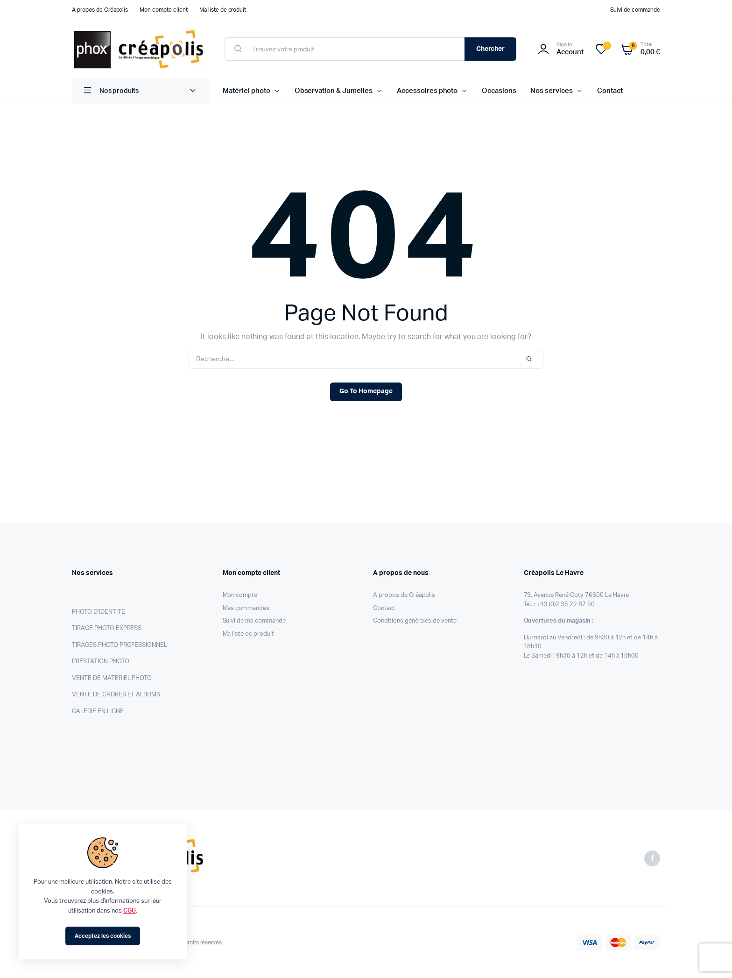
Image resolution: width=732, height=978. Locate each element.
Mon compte (240, 595)
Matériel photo (246, 90)
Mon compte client (164, 10)
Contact (610, 90)
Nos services (551, 90)
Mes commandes (246, 608)
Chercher (490, 49)
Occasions (499, 90)
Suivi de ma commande (254, 621)
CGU (129, 911)
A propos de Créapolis (100, 10)
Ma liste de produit (222, 10)
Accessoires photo (427, 90)
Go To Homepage (366, 391)
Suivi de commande (635, 10)
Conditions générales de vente (415, 621)
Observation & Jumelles (334, 90)
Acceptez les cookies (102, 936)
